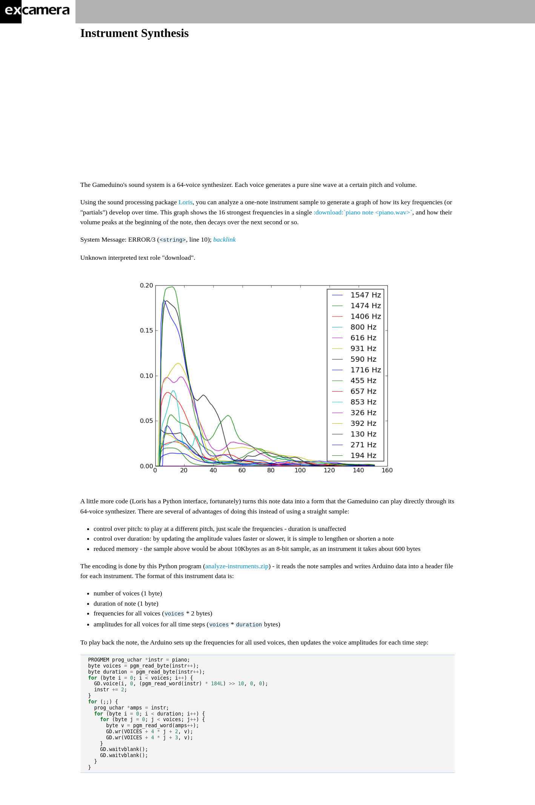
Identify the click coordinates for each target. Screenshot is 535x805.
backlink (224, 239)
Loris (185, 202)
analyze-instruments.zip (237, 565)
